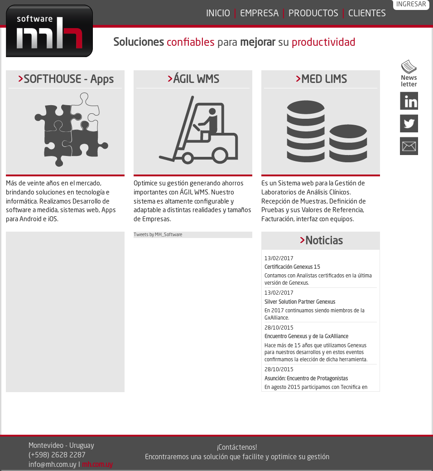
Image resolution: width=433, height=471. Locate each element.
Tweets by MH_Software (158, 235)
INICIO (218, 14)
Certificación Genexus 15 (292, 267)
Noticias (324, 241)
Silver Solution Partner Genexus (300, 302)
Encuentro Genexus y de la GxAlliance (306, 337)
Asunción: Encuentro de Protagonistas (306, 379)
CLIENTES (367, 14)
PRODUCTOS (313, 14)
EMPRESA (259, 14)
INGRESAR (411, 4)
